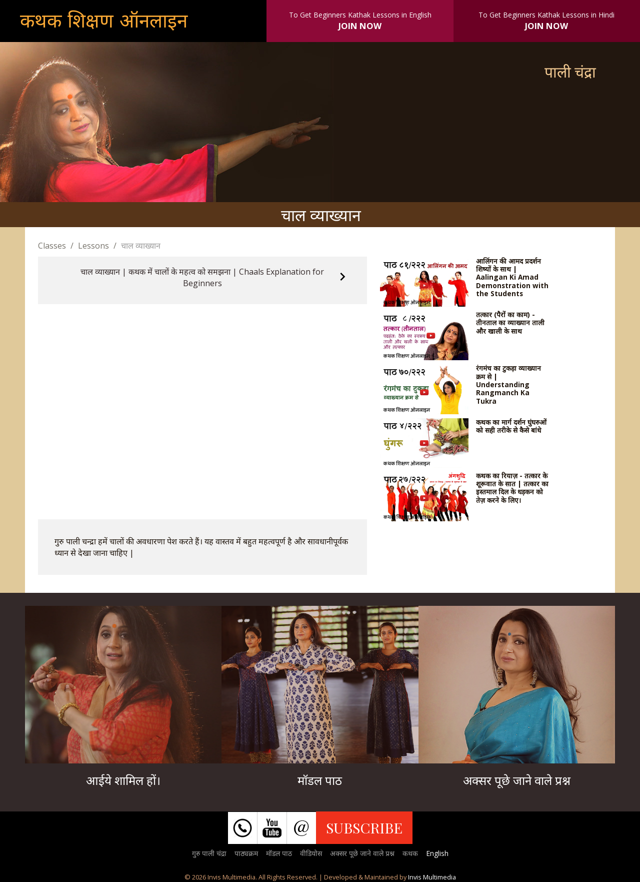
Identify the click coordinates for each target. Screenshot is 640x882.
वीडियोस (311, 853)
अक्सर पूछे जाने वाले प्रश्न (362, 853)
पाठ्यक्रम (246, 853)
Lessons (93, 245)
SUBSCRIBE (364, 827)
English (437, 853)
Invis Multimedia (432, 876)
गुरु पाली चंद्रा (209, 853)
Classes (52, 245)
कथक (410, 853)
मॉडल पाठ (279, 853)
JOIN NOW (360, 26)
